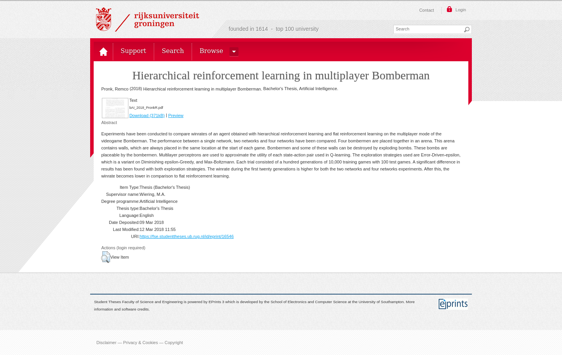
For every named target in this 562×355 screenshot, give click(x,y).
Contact (426, 10)
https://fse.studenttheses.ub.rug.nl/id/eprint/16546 (187, 236)
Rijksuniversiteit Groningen (147, 19)
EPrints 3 (216, 302)
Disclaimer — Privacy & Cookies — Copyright (139, 342)
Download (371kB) (147, 115)
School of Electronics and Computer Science (308, 302)
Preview (175, 115)
